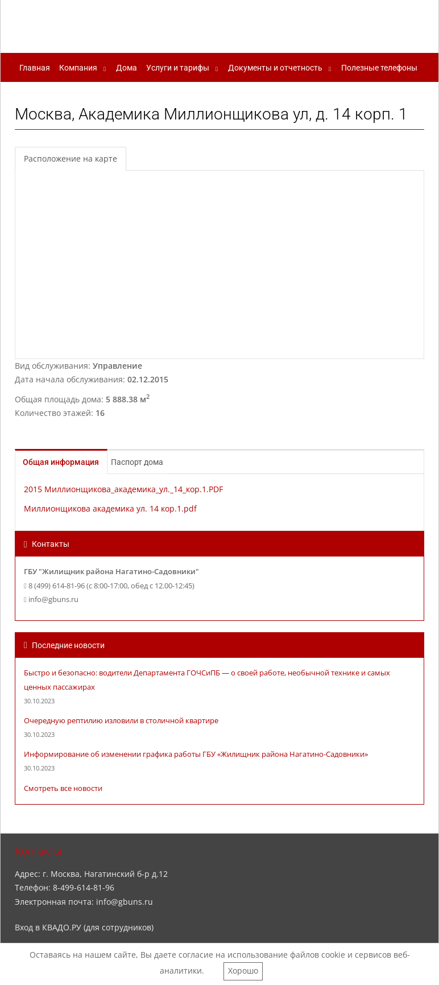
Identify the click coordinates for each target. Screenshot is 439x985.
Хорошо (243, 970)
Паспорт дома (152, 462)
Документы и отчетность (275, 67)
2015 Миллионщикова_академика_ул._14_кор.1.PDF (123, 489)
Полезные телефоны (379, 67)
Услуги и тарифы (177, 67)
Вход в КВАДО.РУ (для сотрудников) (84, 927)
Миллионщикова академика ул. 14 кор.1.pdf (110, 508)
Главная (34, 67)
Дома (126, 67)
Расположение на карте (70, 158)
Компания (78, 67)
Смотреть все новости (63, 788)
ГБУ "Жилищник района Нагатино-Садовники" (216, 24)
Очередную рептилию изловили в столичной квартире (121, 721)
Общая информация (68, 462)
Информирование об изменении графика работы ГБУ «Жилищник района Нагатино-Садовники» (196, 754)
